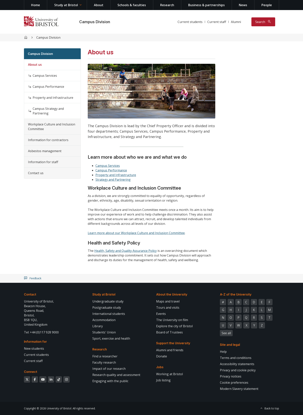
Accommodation (104, 320)
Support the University (173, 343)
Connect (30, 372)
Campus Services (45, 75)
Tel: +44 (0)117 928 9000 (41, 332)
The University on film (172, 320)
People (266, 5)
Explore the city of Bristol (174, 326)
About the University (171, 294)
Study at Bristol (66, 5)
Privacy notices (230, 376)
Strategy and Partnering (113, 179)
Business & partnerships (206, 5)
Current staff (216, 22)
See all (226, 333)
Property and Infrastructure (53, 97)
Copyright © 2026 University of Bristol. (48, 408)
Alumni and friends (169, 350)
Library (97, 326)
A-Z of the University (235, 294)
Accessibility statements (237, 364)
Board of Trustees (169, 332)
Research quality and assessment (116, 375)
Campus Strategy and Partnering (48, 111)
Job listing (163, 380)
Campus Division (94, 22)
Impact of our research (109, 368)
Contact (30, 294)
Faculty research (104, 362)
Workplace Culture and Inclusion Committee (51, 126)
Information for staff (43, 162)
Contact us (35, 173)
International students (108, 314)
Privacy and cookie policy (238, 370)
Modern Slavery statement (239, 389)
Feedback (35, 278)
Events (161, 314)
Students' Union (104, 332)
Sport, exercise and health (111, 338)
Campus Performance (48, 86)
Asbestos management (44, 151)
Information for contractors (48, 140)
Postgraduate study (106, 307)
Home (35, 5)
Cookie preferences (234, 382)
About (98, 5)
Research (167, 5)
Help (223, 351)
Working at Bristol (169, 374)
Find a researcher (104, 356)
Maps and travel (168, 301)
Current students (190, 22)
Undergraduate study (107, 301)
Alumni (236, 22)
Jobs (159, 367)
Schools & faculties (131, 5)
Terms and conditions (235, 358)
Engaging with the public (110, 381)
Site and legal (230, 345)
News (243, 5)
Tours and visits (167, 307)
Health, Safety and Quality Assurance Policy (125, 251)
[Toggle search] (263, 21)
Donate (161, 356)
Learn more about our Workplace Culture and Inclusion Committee (136, 233)
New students (34, 348)
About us (35, 64)
